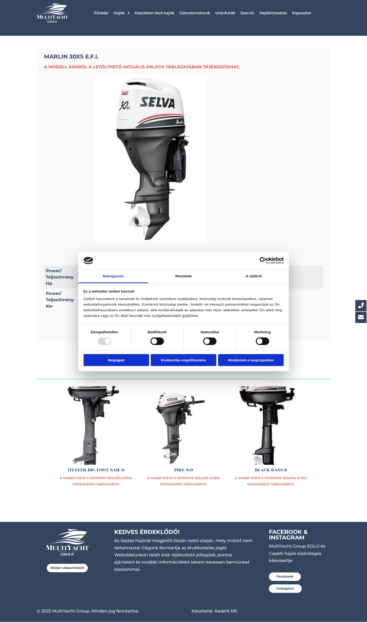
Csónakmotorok (195, 13)
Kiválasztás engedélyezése (183, 360)
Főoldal (101, 13)
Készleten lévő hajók (154, 13)
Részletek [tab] (183, 276)
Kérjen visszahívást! (67, 569)
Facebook (284, 577)
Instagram (285, 589)
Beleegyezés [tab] (113, 276)
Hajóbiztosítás (273, 13)
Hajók (119, 13)
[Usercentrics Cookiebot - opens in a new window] (263, 260)
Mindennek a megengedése (251, 360)
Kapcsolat (301, 13)
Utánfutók (225, 13)
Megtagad (116, 360)
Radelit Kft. (226, 612)
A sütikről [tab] (254, 276)
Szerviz (247, 13)
